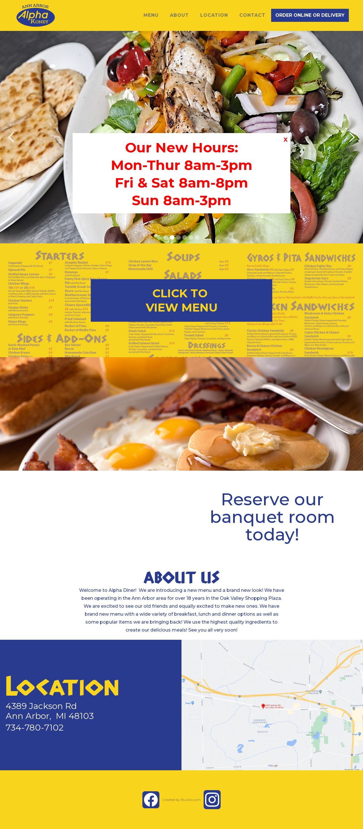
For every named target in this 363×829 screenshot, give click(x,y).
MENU (151, 15)
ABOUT (179, 15)
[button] (11, 137)
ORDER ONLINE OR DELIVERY (310, 15)
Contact (252, 15)
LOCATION (214, 15)
